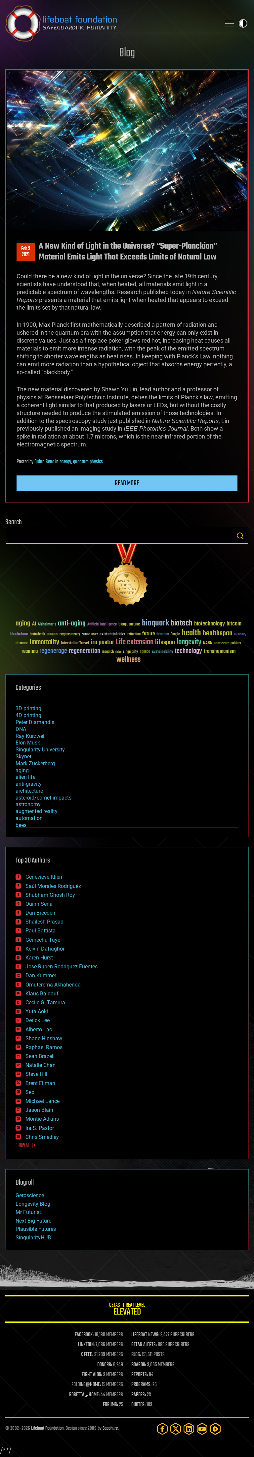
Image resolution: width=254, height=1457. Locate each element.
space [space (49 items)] (145, 651)
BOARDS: (138, 1365)
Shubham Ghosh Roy (50, 895)
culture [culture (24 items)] (86, 634)
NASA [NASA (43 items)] (207, 643)
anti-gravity (29, 784)
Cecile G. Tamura (45, 1002)
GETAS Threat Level (127, 1310)
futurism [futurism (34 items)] (162, 634)
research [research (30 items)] (108, 652)
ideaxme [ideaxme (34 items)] (22, 643)
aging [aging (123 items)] (23, 624)
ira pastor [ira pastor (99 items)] (102, 642)
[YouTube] (202, 1429)
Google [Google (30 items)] (175, 634)
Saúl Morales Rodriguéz (53, 886)
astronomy (28, 804)
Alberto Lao (38, 1029)
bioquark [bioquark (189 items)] (155, 623)
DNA (21, 729)
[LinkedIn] (189, 1429)
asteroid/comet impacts (43, 798)
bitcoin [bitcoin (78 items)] (234, 624)
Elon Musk (28, 743)
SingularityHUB (33, 1237)
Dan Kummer (40, 975)
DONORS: (104, 1365)
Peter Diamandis (35, 722)
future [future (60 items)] (148, 634)
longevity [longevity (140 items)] (189, 642)
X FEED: (87, 1355)
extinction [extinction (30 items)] (134, 634)
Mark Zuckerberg (35, 763)
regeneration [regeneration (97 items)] (84, 651)
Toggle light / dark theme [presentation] (243, 23)
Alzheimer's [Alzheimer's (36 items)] (47, 624)
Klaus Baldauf (42, 993)
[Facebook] (162, 1429)
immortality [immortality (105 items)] (44, 642)
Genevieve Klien (43, 877)
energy (65, 462)
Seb (29, 1092)
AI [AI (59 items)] (34, 624)
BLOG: (136, 1355)
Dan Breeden (40, 913)
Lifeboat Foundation (47, 1428)
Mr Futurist (28, 1212)
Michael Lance (42, 1101)
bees (21, 825)
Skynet (23, 756)
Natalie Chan (40, 1065)
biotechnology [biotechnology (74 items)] (209, 624)
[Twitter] (175, 1429)
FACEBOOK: (84, 1335)
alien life (25, 777)
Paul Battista (40, 930)
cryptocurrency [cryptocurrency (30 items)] (70, 634)
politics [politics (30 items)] (236, 643)
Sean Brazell (40, 1056)
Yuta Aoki (36, 1011)
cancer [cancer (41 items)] (52, 634)
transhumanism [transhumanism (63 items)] (219, 651)
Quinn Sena (44, 462)
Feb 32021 (25, 252)
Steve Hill (36, 1074)
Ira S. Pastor (39, 1128)
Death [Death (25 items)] (94, 634)
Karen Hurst (39, 958)
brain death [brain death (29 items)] (37, 634)
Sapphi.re (110, 1428)
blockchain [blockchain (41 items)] (19, 634)
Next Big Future (33, 1221)
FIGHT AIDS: (92, 1375)
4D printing (28, 715)
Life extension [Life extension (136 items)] (134, 642)
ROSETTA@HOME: (84, 1395)
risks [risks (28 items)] (118, 652)
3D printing (28, 708)
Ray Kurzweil (31, 736)
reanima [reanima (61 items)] (29, 651)
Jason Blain (39, 1110)
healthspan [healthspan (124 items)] (218, 633)
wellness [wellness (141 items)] (128, 659)
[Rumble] (215, 1429)
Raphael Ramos (44, 1047)
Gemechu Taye (42, 940)
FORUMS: (110, 1405)
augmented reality (37, 811)
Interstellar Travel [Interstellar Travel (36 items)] (75, 643)
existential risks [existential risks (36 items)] (112, 634)
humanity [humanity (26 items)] (240, 635)
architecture (29, 791)
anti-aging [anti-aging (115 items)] (72, 624)
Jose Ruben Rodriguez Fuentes (61, 966)
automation (29, 818)
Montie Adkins (42, 1119)
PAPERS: (138, 1395)
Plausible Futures (36, 1229)
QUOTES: (138, 1405)
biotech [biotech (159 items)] (181, 623)
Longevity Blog (33, 1204)
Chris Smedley (42, 1137)
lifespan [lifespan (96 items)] (165, 642)
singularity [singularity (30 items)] (130, 652)
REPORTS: (139, 1375)
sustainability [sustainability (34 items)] (162, 652)
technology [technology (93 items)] (188, 651)
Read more (127, 483)
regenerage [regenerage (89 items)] (53, 651)
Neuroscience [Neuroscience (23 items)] (221, 644)
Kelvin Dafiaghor (44, 949)
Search (240, 536)
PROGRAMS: (141, 1385)
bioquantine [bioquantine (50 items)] (129, 624)
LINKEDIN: (86, 1345)
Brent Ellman (40, 1083)
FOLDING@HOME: (86, 1385)
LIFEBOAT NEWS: (145, 1335)
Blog (127, 53)
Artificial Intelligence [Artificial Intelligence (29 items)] (102, 624)
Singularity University (40, 749)
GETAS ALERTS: (144, 1345)
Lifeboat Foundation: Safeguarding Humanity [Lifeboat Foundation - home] (110, 23)
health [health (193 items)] (191, 633)
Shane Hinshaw (43, 1038)
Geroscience (30, 1195)
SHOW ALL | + (26, 1145)
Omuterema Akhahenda (53, 985)
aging (22, 770)
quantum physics (88, 462)
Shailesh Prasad (44, 922)
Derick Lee (37, 1020)
